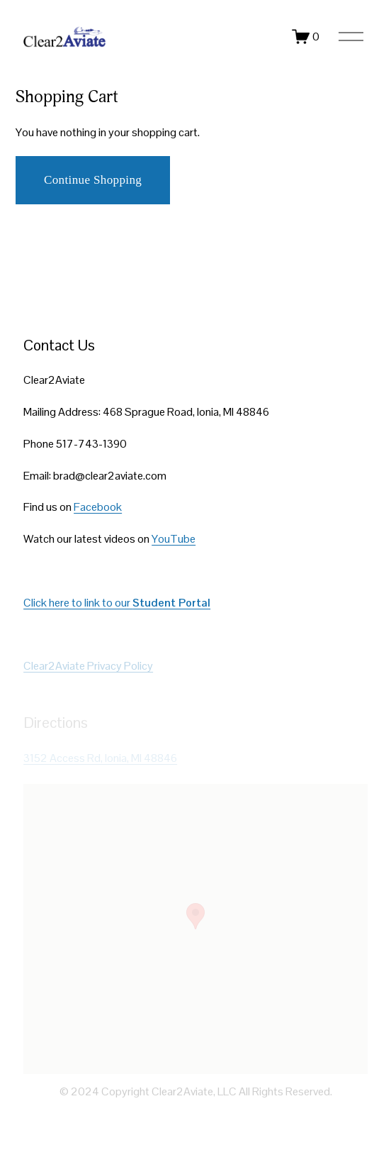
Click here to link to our (116, 602)
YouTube (174, 538)
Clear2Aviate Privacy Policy (88, 665)
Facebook (98, 506)
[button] (195, 916)
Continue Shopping (93, 180)
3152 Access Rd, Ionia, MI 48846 (100, 758)
